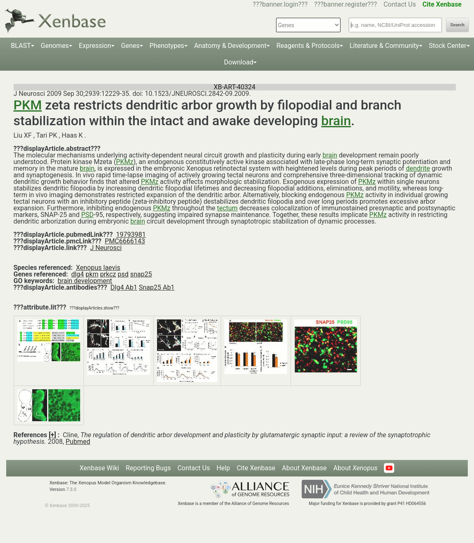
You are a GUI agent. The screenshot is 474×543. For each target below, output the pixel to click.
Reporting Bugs (148, 468)
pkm (92, 274)
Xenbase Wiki (99, 468)
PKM (28, 105)
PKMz (124, 162)
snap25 (141, 274)
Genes (130, 46)
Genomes (55, 46)
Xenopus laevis (98, 268)
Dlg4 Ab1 (123, 287)
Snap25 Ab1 (156, 287)
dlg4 (77, 274)
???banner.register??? (345, 4)
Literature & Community (384, 46)
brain (336, 121)
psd (123, 274)
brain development (85, 281)
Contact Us (399, 4)
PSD (87, 215)
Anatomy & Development (230, 46)
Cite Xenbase (256, 468)
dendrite (418, 168)
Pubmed (78, 441)
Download (238, 62)
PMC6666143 (125, 241)
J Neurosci (105, 248)
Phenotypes (167, 46)
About (355, 468)
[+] (52, 435)
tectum (227, 208)
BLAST (21, 46)
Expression (95, 46)
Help (223, 468)
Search (457, 25)
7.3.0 (71, 489)
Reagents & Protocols (308, 46)
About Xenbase (304, 468)
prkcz (108, 274)
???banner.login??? (280, 4)
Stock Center (448, 46)
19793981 (131, 234)
